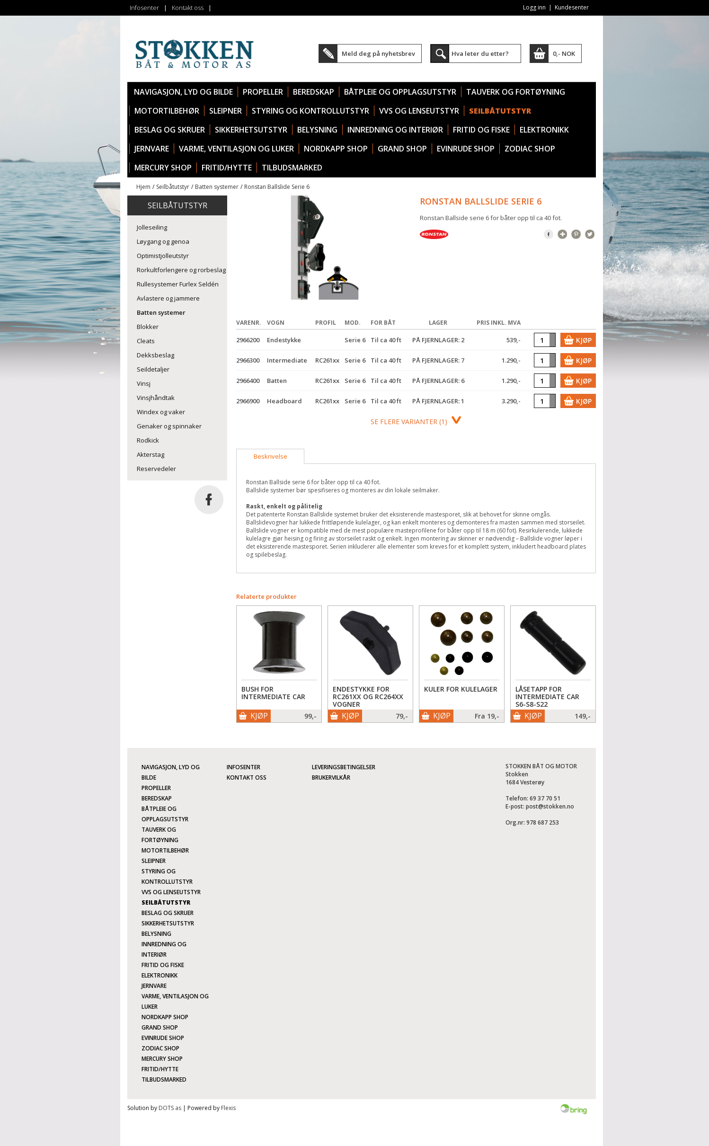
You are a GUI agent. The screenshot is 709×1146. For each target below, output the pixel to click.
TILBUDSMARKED (292, 167)
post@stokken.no (550, 806)
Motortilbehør (166, 111)
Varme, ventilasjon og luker (236, 148)
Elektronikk (544, 129)
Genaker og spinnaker (169, 426)
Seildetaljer (153, 369)
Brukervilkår (331, 777)
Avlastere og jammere (168, 298)
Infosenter (144, 7)
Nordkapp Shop (336, 148)
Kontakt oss (188, 7)
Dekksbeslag (155, 355)
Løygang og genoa (163, 241)
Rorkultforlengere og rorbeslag (181, 270)
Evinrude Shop (466, 148)
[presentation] (270, 456)
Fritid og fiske (481, 129)
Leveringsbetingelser (343, 767)
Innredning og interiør (395, 129)
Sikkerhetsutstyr (251, 129)
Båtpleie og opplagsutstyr (400, 92)
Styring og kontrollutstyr (310, 111)
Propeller (263, 92)
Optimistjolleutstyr (163, 255)
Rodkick (148, 440)
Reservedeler (156, 468)
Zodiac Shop (530, 148)
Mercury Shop (163, 167)
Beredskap (313, 92)
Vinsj (144, 383)
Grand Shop (402, 148)
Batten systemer (217, 187)
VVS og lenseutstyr (419, 111)
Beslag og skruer (169, 129)
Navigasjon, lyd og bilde (183, 92)
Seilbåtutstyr (500, 111)
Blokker (148, 326)
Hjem (143, 187)
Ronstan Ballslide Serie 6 (277, 187)
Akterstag (150, 454)
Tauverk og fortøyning (515, 92)
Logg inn (534, 7)
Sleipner (225, 111)
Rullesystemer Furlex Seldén (178, 284)
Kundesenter (572, 7)
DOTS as (170, 1108)
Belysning (317, 129)
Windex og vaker (161, 412)
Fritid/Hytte (227, 167)
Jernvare (151, 148)
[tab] (270, 456)
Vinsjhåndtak (156, 397)
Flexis (228, 1108)
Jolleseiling (152, 227)
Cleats (146, 341)
